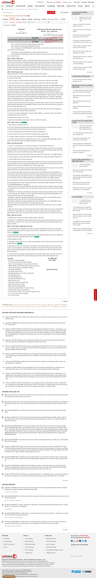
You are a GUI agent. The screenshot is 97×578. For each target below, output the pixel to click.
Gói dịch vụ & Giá (67, 2)
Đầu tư (6, 500)
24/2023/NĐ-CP (55, 306)
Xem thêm (66, 480)
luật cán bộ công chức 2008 (20, 304)
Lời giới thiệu (6, 538)
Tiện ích (87, 6)
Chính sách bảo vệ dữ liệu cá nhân (54, 550)
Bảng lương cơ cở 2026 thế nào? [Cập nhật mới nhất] (85, 19)
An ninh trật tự (8, 492)
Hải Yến (65, 301)
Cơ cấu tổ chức (8, 517)
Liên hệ (5, 547)
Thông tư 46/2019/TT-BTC (43, 306)
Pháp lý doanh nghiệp (30, 544)
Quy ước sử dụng (50, 544)
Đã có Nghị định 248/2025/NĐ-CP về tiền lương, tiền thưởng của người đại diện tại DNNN (82, 177)
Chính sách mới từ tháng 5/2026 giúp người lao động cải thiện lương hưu (85, 127)
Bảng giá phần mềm (51, 538)
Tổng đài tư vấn (28, 552)
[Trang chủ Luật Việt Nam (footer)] (9, 558)
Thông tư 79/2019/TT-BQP (27, 306)
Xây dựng (18, 500)
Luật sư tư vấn (71, 6)
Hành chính (7, 526)
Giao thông (14, 492)
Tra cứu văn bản (20, 6)
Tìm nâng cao (64, 12)
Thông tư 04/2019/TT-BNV (12, 306)
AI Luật (80, 6)
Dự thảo (30, 6)
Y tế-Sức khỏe (8, 509)
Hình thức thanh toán (51, 541)
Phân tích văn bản (29, 541)
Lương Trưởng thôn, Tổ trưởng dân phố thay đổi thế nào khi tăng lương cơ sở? (83, 145)
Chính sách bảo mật (51, 547)
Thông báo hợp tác (50, 552)
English (77, 2)
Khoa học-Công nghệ (18, 517)
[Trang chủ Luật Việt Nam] (8, 2)
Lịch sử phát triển (7, 541)
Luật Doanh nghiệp (16, 576)
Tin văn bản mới (40, 6)
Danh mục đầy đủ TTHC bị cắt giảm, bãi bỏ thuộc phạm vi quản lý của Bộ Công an (82, 216)
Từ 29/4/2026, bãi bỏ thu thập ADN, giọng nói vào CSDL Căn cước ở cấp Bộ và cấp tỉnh (82, 209)
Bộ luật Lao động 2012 (47, 304)
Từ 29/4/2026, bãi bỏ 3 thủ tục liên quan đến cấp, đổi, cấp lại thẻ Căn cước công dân (81, 223)
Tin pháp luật (51, 6)
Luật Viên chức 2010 (34, 304)
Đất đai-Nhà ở (12, 500)
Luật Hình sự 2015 (33, 576)
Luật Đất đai (25, 576)
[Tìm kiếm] (51, 12)
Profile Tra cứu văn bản (8, 544)
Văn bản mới (9, 6)
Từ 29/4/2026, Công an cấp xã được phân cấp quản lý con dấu (85, 201)
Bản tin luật (60, 6)
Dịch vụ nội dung (29, 550)
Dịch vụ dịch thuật (29, 547)
